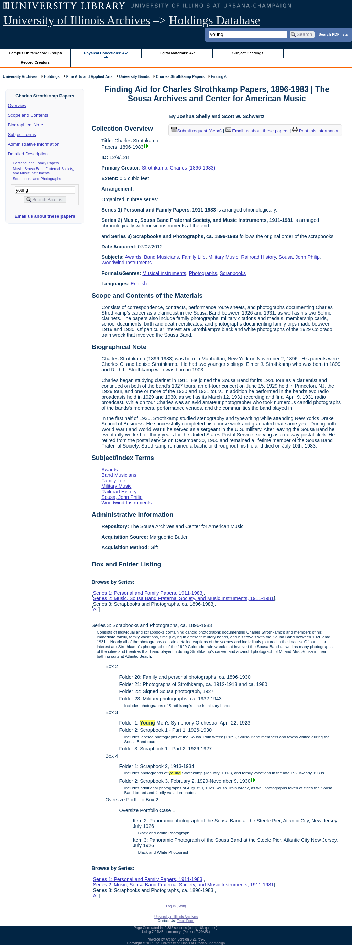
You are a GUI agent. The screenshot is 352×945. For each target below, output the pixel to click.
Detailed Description (28, 153)
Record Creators (35, 62)
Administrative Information (33, 144)
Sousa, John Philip (299, 257)
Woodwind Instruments (126, 262)
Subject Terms (22, 134)
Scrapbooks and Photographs (37, 179)
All (95, 609)
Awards (133, 257)
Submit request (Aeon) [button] (196, 130)
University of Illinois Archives (76, 20)
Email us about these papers (44, 216)
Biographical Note (25, 124)
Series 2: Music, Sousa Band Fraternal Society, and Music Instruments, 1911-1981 (183, 598)
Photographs (203, 273)
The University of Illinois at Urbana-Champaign (189, 943)
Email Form (185, 921)
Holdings (52, 76)
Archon (171, 939)
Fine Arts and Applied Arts (89, 76)
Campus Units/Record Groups (35, 53)
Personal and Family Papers (36, 163)
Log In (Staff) (176, 906)
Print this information (316, 130)
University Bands (134, 76)
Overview (17, 105)
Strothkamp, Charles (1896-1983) (179, 168)
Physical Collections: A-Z (106, 53)
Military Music (223, 257)
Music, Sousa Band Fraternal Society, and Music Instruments (43, 171)
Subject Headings (248, 53)
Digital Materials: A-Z (176, 53)
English (139, 283)
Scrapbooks (233, 273)
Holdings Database (214, 20)
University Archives (20, 76)
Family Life (194, 257)
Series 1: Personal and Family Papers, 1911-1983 (147, 593)
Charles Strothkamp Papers (180, 76)
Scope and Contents (28, 115)
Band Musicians (161, 257)
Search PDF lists (333, 34)
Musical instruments (164, 273)
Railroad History (258, 257)
